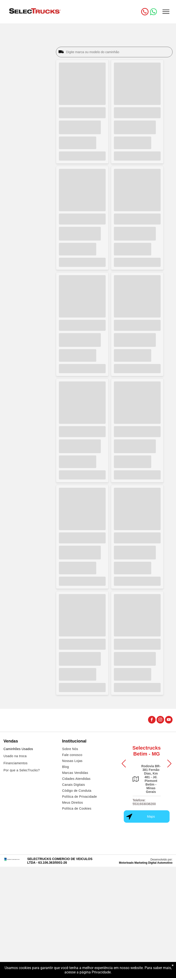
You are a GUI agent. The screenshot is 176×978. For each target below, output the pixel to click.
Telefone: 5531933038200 (144, 802)
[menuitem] (29, 749)
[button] (124, 763)
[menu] (166, 12)
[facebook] (152, 720)
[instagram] (160, 720)
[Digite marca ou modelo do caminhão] (118, 52)
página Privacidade (95, 972)
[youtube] (169, 720)
